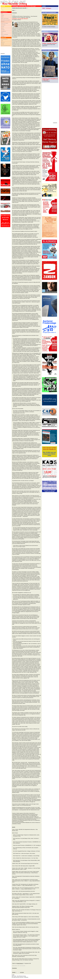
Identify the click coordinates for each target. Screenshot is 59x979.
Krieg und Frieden (4, 23)
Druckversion (14, 12)
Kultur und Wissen (4, 34)
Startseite (13, 972)
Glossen (2, 26)
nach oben (22, 972)
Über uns (3, 42)
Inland (2, 16)
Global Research (20, 963)
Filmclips (2, 29)
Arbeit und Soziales (5, 18)
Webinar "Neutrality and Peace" (49, 43)
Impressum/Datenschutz (5, 45)
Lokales (2, 15)
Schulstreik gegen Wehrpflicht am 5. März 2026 (50, 79)
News (2, 13)
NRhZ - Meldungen (46, 8)
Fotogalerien (3, 31)
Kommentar (3, 24)
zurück (13, 10)
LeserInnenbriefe (4, 39)
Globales (2, 21)
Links (2, 40)
